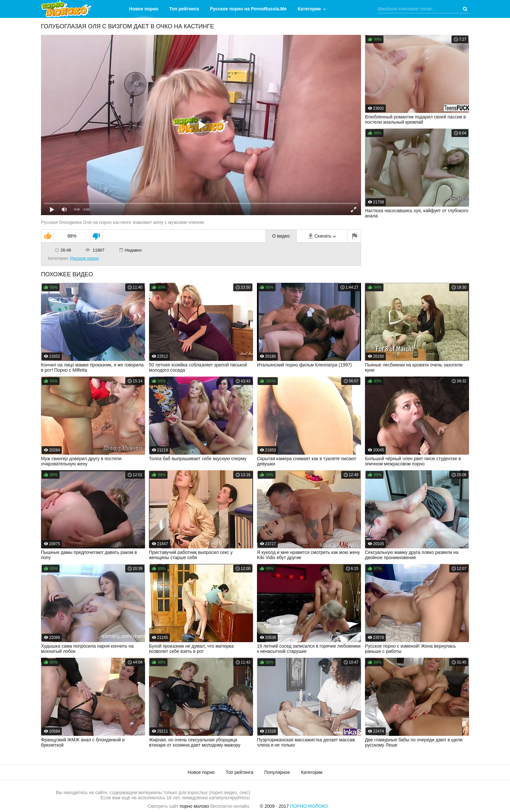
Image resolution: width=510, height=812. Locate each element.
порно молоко (194, 806)
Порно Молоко (309, 806)
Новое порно (143, 8)
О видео (281, 236)
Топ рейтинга (184, 8)
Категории (309, 8)
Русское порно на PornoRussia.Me (248, 8)
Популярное (277, 772)
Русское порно (84, 258)
